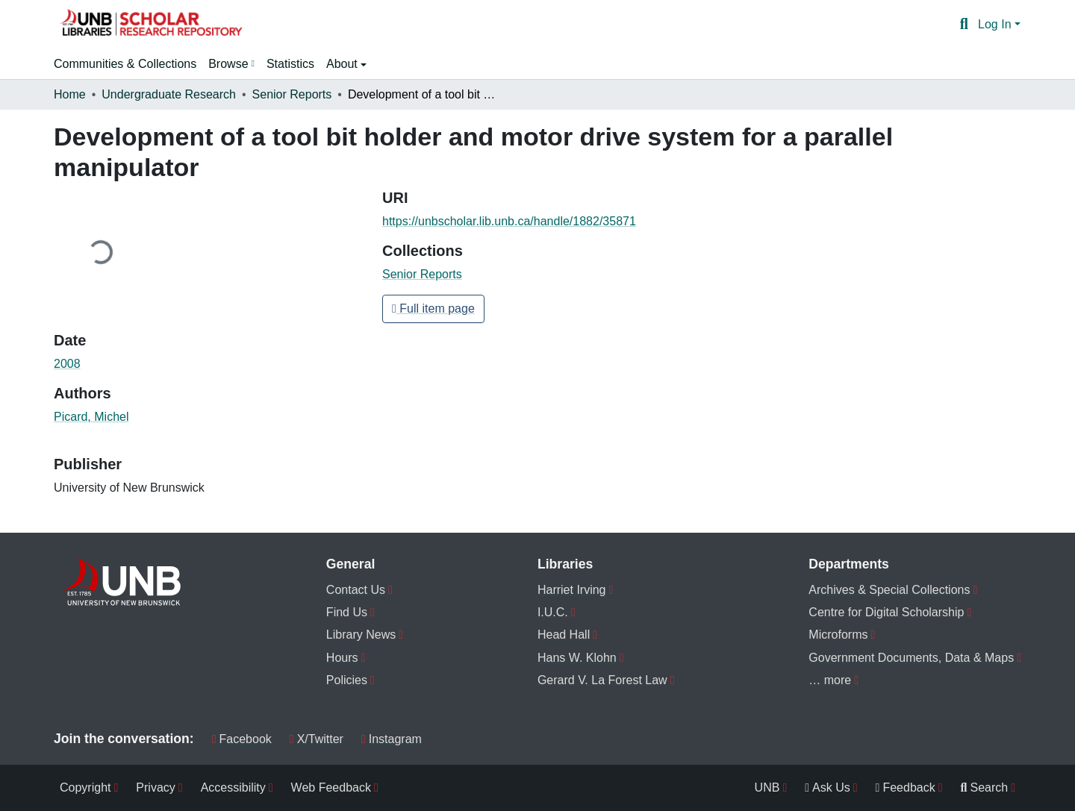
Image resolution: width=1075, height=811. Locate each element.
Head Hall (564, 634)
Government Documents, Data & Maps (911, 657)
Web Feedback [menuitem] (331, 787)
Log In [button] (996, 24)
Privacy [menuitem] (155, 787)
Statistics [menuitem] (290, 63)
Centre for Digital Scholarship (886, 612)
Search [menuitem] (985, 787)
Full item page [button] (433, 308)
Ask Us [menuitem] (827, 787)
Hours (342, 657)
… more (829, 680)
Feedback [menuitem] (905, 787)
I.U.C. (553, 612)
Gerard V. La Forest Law (602, 680)
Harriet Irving (572, 589)
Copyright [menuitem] (85, 787)
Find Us (346, 612)
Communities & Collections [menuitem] (125, 63)
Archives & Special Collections (889, 589)
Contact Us (355, 589)
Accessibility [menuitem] (233, 787)
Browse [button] (228, 63)
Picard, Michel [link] (91, 416)
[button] (151, 24)
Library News (361, 634)
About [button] (343, 63)
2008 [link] (67, 363)
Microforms (837, 634)
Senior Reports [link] (292, 94)
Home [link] (70, 94)
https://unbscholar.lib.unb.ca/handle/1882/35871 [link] (509, 221)
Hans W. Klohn (577, 657)
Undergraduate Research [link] (169, 94)
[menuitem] (231, 64)
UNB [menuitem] (767, 787)
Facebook (242, 739)
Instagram (391, 739)
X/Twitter (316, 739)
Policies (346, 680)
